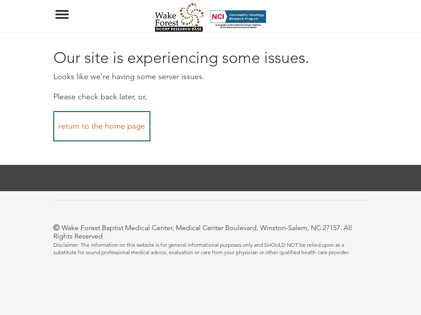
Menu (63, 10)
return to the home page (102, 126)
